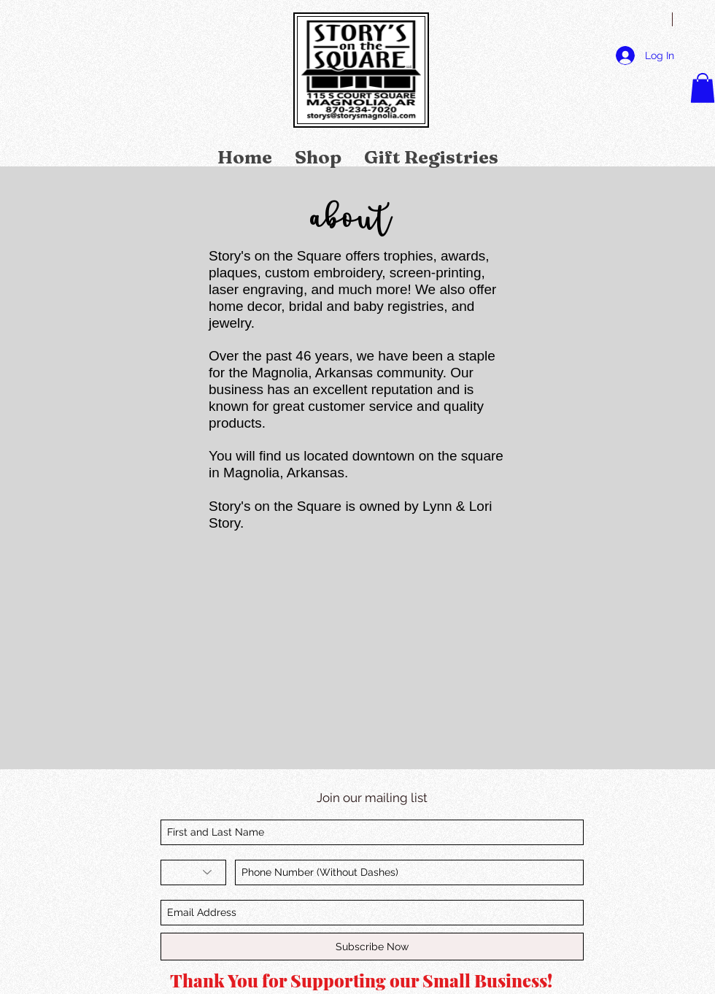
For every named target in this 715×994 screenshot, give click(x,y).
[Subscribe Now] (372, 946)
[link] (702, 88)
